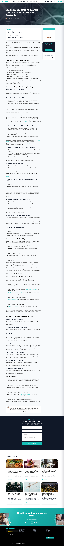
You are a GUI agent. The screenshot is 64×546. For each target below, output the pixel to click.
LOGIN (55, 1)
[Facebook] (6, 534)
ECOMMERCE (21, 531)
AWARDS (34, 530)
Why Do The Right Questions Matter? (13, 31)
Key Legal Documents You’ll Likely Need (14, 35)
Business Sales (8, 20)
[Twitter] (12, 534)
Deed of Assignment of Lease (31, 289)
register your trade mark (31, 143)
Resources (35, 1)
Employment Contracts (27, 195)
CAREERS (34, 531)
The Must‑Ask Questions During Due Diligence (16, 32)
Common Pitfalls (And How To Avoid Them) (15, 37)
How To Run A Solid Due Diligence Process (14, 34)
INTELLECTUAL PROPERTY (23, 532)
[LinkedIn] (10, 534)
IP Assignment (11, 296)
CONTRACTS (21, 530)
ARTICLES (47, 531)
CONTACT (59, 1)
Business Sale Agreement (13, 282)
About (31, 1)
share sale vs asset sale (25, 121)
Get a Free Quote (32, 443)
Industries (20, 1)
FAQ (46, 532)
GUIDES (47, 529)
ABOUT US (34, 529)
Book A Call (36, 522)
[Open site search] (38, 1)
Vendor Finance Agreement (14, 306)
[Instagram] (8, 534)
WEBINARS (48, 530)
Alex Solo (10, 18)
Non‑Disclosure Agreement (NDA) (15, 292)
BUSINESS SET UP (22, 529)
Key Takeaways (9, 38)
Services (14, 1)
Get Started (27, 522)
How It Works (25, 1)
